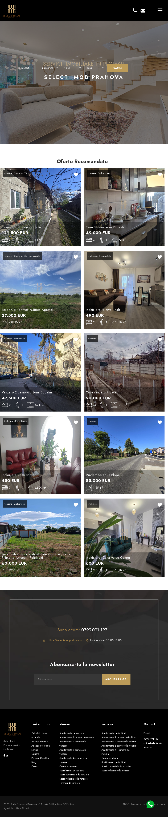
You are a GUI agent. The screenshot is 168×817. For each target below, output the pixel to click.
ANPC (126, 804)
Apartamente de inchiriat (113, 733)
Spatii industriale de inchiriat (115, 770)
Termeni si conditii (140, 804)
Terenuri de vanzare (69, 783)
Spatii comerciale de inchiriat (116, 766)
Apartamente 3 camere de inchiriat (118, 745)
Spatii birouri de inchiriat (113, 762)
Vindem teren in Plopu (103, 475)
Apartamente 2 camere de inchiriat (118, 741)
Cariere (35, 754)
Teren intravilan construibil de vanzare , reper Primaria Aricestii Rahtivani (37, 556)
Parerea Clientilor (40, 758)
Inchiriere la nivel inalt (103, 310)
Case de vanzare (67, 766)
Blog (33, 762)
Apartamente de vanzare (71, 733)
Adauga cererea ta (40, 745)
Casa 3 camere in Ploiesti (105, 227)
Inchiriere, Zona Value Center (108, 557)
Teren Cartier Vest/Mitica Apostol (27, 310)
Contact (35, 766)
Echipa (34, 750)
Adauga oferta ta (39, 741)
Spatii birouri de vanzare (71, 770)
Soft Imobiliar (55, 804)
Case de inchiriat (109, 758)
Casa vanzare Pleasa (101, 392)
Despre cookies (158, 804)
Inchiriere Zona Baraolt (19, 475)
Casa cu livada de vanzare (21, 227)
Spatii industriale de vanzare (73, 778)
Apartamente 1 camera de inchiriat (118, 737)
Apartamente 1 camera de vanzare (76, 737)
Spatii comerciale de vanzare (74, 774)
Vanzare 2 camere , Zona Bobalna (27, 392)
